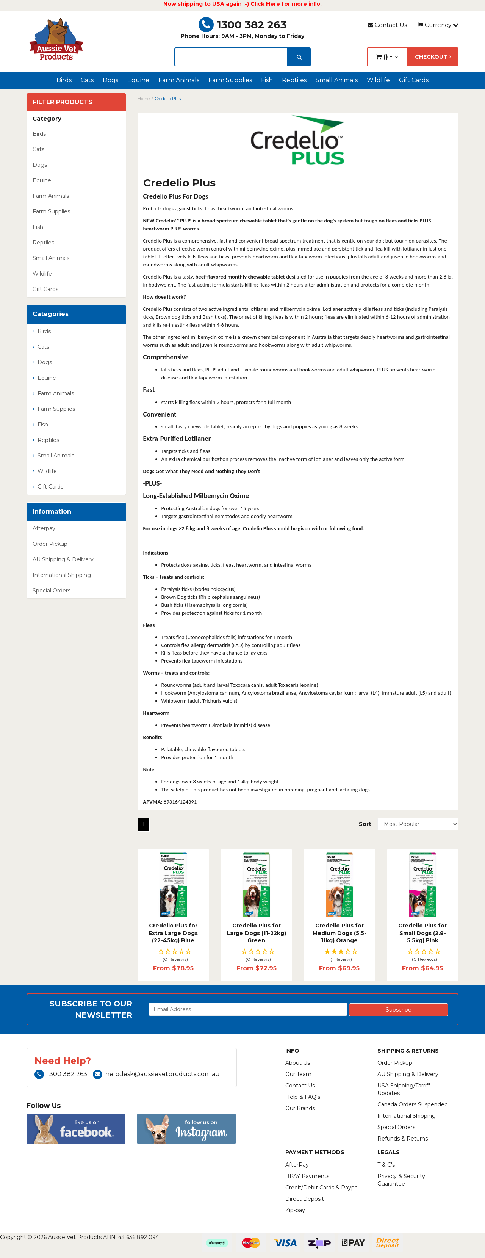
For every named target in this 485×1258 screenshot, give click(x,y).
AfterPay (297, 1164)
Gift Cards (414, 80)
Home (144, 98)
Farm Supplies (230, 80)
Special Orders (51, 590)
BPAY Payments (307, 1176)
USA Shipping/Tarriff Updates (403, 1089)
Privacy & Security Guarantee (401, 1180)
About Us (297, 1062)
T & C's (386, 1164)
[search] (299, 56)
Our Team (298, 1074)
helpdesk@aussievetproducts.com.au (156, 1074)
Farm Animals (178, 80)
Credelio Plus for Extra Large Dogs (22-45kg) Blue (173, 933)
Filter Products (62, 102)
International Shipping (62, 575)
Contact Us (387, 24)
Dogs (110, 80)
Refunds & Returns (402, 1138)
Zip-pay (295, 1210)
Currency (438, 24)
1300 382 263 (242, 24)
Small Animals (337, 80)
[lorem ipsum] (231, 56)
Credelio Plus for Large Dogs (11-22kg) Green (256, 933)
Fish (267, 80)
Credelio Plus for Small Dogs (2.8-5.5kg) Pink (422, 933)
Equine (138, 80)
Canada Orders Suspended (412, 1104)
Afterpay (44, 528)
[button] (173, 955)
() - (387, 56)
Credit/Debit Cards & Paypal (322, 1187)
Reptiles (294, 80)
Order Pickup (50, 543)
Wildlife (378, 80)
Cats (87, 80)
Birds (64, 80)
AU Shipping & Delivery (63, 559)
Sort (365, 824)
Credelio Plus (168, 98)
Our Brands (300, 1108)
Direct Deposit (304, 1198)
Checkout (433, 56)
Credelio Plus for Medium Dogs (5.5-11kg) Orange (339, 933)
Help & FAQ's (302, 1097)
